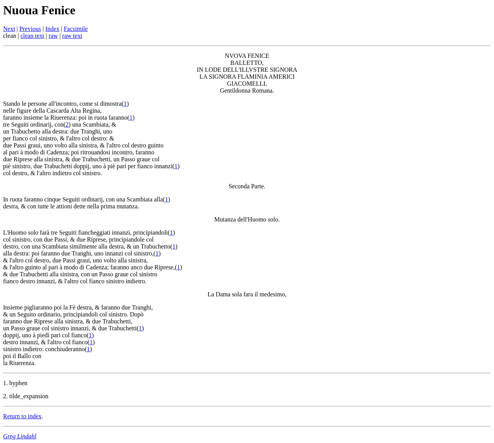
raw (53, 35)
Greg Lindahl (19, 436)
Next (9, 28)
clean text (32, 35)
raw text (72, 35)
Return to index (22, 416)
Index (52, 28)
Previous (30, 28)
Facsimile (76, 28)
